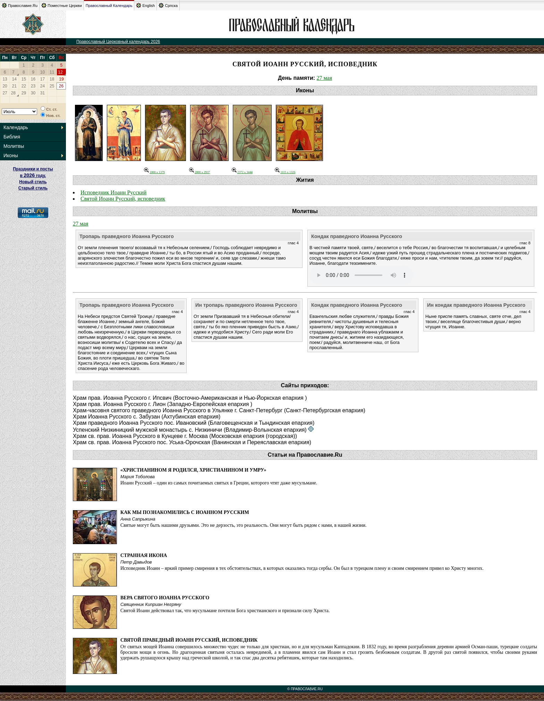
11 (52, 72)
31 (42, 93)
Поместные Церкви (61, 5)
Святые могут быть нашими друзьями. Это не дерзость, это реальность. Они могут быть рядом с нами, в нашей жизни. (243, 525)
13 (4, 79)
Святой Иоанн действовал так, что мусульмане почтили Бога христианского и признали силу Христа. (225, 610)
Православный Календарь (109, 5)
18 (52, 79)
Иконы (10, 155)
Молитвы (13, 146)
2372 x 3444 (242, 172)
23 (33, 86)
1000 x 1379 (154, 172)
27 (4, 93)
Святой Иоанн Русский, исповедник (122, 199)
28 (13, 93)
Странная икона (143, 555)
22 (24, 86)
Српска (168, 5)
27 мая (324, 78)
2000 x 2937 (199, 172)
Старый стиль (33, 188)
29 (24, 93)
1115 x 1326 (285, 172)
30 (33, 93)
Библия (11, 137)
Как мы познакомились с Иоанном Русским (184, 512)
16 (33, 79)
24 (42, 86)
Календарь (15, 127)
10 (42, 72)
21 (14, 86)
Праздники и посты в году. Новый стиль (33, 175)
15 (24, 79)
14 (14, 79)
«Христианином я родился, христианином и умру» (193, 470)
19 (61, 79)
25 (52, 86)
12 (60, 72)
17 (42, 79)
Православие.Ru (19, 5)
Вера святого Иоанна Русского (164, 597)
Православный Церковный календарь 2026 (118, 41)
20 (4, 86)
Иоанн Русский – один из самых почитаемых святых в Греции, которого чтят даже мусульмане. (218, 482)
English (145, 5)
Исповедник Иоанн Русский (113, 192)
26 (61, 86)
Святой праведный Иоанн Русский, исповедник (189, 640)
